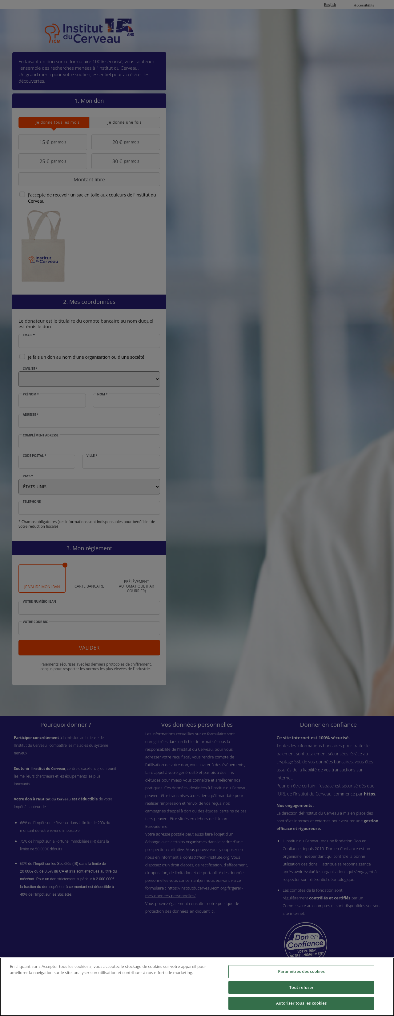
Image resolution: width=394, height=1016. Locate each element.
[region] (197, 986)
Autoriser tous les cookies (301, 1003)
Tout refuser (301, 987)
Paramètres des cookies (301, 971)
